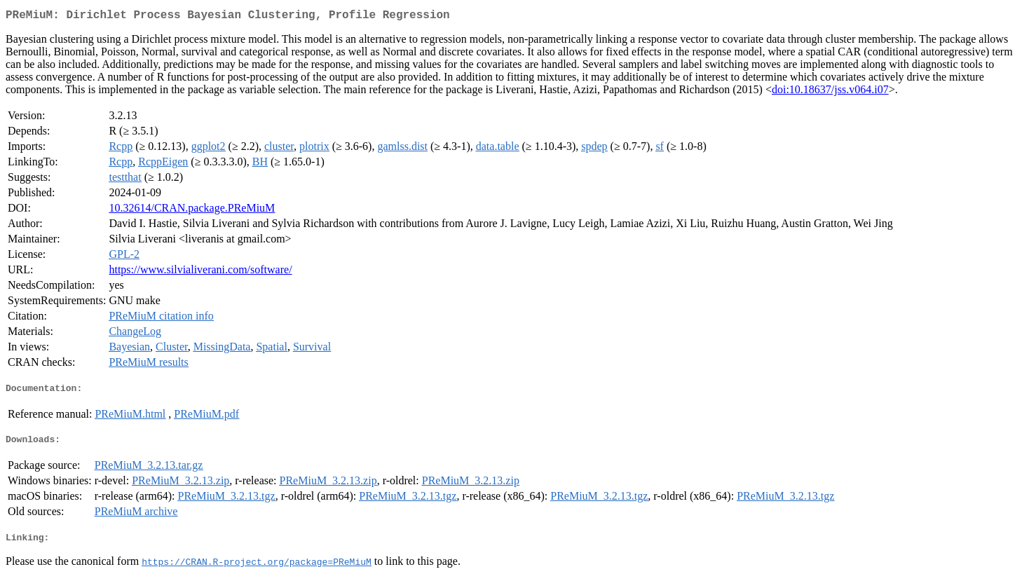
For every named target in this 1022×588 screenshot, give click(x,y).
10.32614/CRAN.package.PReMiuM (192, 211)
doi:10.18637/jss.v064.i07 (830, 92)
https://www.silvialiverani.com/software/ (200, 272)
